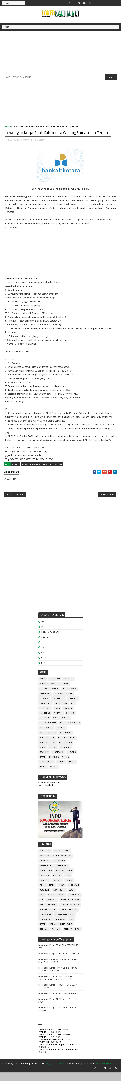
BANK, (11, 146)
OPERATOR (45, 726)
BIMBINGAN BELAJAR (62, 864)
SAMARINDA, (40, 146)
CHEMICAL (44, 869)
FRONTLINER (45, 712)
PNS (62, 731)
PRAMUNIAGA (74, 731)
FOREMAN (73, 707)
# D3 (45, 470)
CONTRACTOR (59, 869)
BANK (67, 859)
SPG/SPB (71, 760)
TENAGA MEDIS (46, 770)
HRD (66, 712)
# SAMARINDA (56, 470)
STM (43, 671)
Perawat (44, 746)
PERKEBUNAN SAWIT (64, 923)
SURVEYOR (54, 765)
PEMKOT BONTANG (48, 913)
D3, (32, 146)
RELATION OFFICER (67, 746)
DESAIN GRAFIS (69, 697)
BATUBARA (44, 864)
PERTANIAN (45, 928)
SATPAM (52, 756)
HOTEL (52, 894)
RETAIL (43, 933)
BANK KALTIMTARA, (22, 146)
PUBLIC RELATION (48, 741)
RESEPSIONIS (65, 751)
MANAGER (68, 717)
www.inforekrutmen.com (50, 793)
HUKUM (61, 894)
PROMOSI (61, 736)
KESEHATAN (73, 894)
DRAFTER (58, 702)
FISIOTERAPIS (58, 707)
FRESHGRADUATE (50, 640)
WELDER (53, 775)
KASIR (57, 717)
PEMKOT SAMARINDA (70, 913)
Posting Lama (107, 502)
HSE (73, 712)
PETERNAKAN (60, 928)
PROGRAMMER (46, 736)
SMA (43, 656)
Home (8, 126)
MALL (42, 903)
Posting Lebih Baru (15, 502)
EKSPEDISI (45, 884)
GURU (57, 712)
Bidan (66, 692)
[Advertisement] (60, 53)
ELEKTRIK (44, 707)
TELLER (65, 765)
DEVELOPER (45, 702)
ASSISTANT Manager (49, 692)
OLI (41, 908)
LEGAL (72, 898)
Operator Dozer (48, 731)
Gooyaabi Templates (55, 1072)
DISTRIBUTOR (46, 879)
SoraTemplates (21, 1072)
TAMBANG (56, 938)
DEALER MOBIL (46, 874)
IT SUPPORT (45, 717)
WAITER (43, 775)
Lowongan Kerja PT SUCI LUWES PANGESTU (60, 962)
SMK (43, 661)
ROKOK (53, 933)
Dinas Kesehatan (64, 879)
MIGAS (62, 903)
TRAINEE (61, 770)
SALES (43, 756)
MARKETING (45, 721)
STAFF (42, 765)
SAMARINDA (17, 126)
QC (53, 746)
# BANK (15, 470)
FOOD (42, 894)
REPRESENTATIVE (48, 751)
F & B (68, 884)
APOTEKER (68, 687)
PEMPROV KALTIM (48, 918)
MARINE (51, 903)
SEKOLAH (44, 938)
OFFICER (70, 721)
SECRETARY (65, 756)
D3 (42, 630)
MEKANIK (58, 721)
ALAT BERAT (54, 687)
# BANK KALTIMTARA (31, 470)
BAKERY (57, 859)
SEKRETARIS (58, 760)
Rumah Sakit (66, 933)
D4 (42, 635)
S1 (42, 651)
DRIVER (69, 702)
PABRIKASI (51, 908)
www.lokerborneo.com (49, 791)
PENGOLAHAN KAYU (68, 918)
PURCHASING (66, 741)
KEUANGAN (45, 898)
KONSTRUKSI (59, 898)
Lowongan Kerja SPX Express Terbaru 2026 (59, 1053)
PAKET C (45, 645)
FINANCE (69, 889)
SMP (43, 666)
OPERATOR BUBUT (61, 726)
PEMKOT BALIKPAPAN (70, 908)
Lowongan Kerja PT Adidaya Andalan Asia (60, 1002)
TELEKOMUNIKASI (72, 938)
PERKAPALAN (46, 923)
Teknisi (72, 770)
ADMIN (43, 687)
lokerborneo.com (103, 1072)
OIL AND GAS (74, 903)
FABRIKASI (45, 889)
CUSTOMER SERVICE (49, 697)
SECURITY (44, 760)
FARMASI (57, 889)
